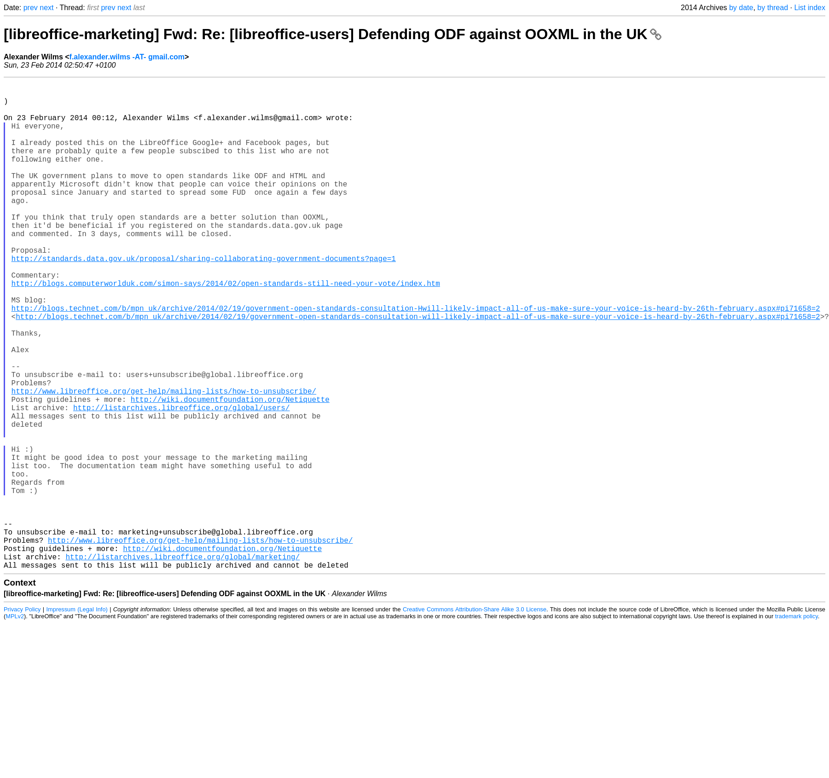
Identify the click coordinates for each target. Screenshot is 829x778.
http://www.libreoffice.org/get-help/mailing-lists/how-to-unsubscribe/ (164, 461)
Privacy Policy (22, 717)
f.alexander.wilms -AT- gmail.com (127, 57)
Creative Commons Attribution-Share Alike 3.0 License (474, 717)
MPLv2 (15, 724)
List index (809, 8)
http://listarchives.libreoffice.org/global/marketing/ (182, 663)
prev (30, 8)
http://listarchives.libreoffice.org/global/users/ (181, 481)
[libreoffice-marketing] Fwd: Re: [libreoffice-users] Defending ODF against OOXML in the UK (332, 34)
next (46, 8)
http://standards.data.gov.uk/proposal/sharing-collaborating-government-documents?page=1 (204, 299)
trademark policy (796, 724)
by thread (772, 8)
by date (741, 8)
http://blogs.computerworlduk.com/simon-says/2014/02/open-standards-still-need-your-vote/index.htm (226, 329)
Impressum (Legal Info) (77, 717)
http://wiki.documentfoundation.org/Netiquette (230, 471)
